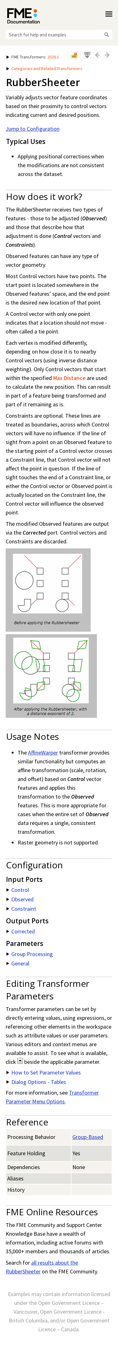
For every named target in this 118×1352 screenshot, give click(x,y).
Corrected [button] (20, 931)
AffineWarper (43, 752)
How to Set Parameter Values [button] (43, 1072)
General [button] (17, 963)
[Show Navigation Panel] (108, 14)
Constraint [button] (21, 908)
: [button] (32, 57)
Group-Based (87, 1136)
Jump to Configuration (32, 128)
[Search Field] (59, 34)
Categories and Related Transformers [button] (44, 68)
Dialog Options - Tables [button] (36, 1081)
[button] (106, 34)
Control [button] (17, 889)
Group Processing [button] (29, 954)
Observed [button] (20, 899)
